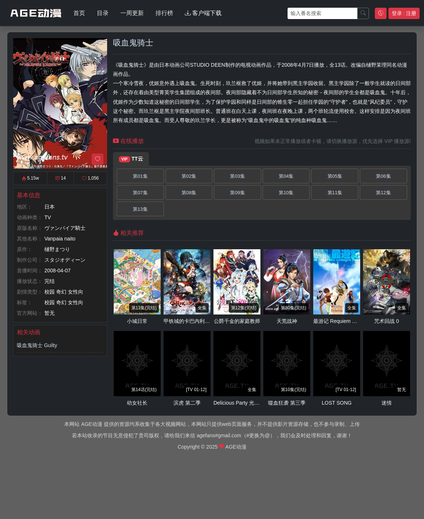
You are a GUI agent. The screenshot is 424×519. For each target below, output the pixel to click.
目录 (103, 13)
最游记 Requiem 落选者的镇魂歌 (350, 321)
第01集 (140, 176)
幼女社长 (137, 403)
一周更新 (132, 13)
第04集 (286, 176)
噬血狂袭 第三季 (287, 403)
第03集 (237, 176)
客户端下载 (203, 13)
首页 (79, 13)
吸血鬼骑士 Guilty (37, 345)
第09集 (237, 192)
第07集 (140, 192)
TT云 (131, 159)
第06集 (383, 176)
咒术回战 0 (386, 321)
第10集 (286, 192)
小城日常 (137, 321)
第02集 (189, 176)
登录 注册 (404, 13)
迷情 (386, 403)
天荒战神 (287, 321)
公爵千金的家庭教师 (237, 321)
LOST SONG (336, 403)
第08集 (189, 192)
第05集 (335, 176)
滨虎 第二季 (187, 403)
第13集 (140, 209)
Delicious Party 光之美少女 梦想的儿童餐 (260, 403)
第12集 (383, 192)
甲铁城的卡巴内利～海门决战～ (199, 321)
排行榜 (164, 13)
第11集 (335, 192)
